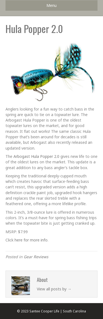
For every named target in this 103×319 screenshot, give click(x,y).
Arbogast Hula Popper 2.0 (36, 156)
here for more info (31, 240)
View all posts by (54, 289)
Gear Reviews (36, 256)
